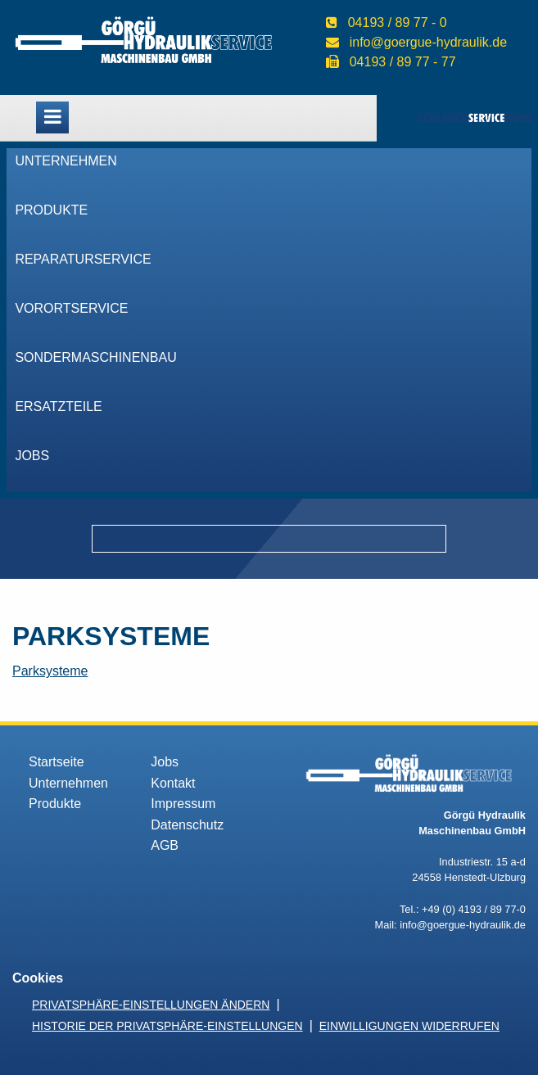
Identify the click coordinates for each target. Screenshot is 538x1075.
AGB (165, 845)
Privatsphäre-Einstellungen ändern (150, 1004)
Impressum (183, 804)
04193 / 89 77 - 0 (397, 22)
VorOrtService (71, 308)
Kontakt (173, 783)
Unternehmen (65, 161)
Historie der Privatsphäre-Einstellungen (167, 1025)
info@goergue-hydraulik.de (428, 42)
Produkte (51, 210)
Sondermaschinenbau (95, 357)
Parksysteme (50, 671)
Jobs (32, 456)
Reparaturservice (83, 259)
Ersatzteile (58, 406)
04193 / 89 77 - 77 (403, 62)
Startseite (56, 762)
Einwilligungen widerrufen (409, 1025)
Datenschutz (187, 825)
